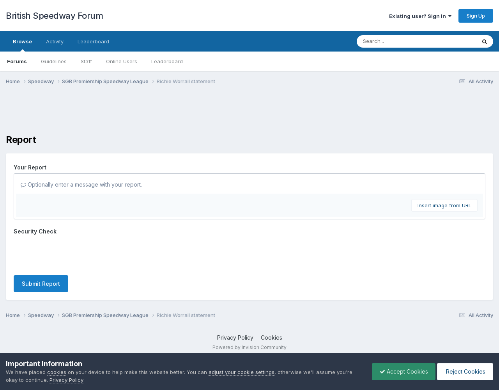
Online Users (121, 61)
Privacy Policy (235, 337)
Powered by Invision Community (249, 347)
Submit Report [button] (41, 283)
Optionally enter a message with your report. (81, 184)
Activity (55, 41)
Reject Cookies (464, 371)
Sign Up (476, 15)
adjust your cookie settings (241, 372)
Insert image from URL (444, 205)
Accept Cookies (402, 371)
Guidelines (54, 61)
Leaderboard (167, 61)
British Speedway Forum (54, 16)
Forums (17, 61)
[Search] (395, 41)
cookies (56, 372)
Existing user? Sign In (420, 16)
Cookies (271, 337)
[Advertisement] (249, 114)
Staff (86, 61)
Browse (22, 45)
